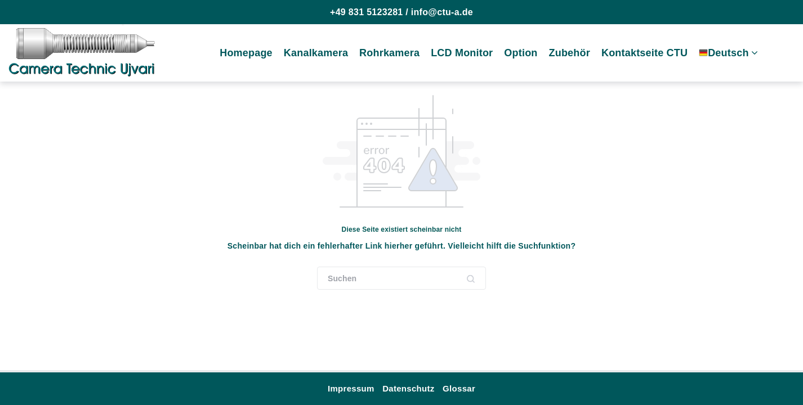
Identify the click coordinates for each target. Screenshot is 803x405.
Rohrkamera (389, 52)
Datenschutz (408, 388)
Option (520, 52)
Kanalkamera (316, 52)
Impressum (351, 388)
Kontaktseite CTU (644, 52)
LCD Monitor (462, 52)
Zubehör (569, 52)
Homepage (246, 52)
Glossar (459, 388)
